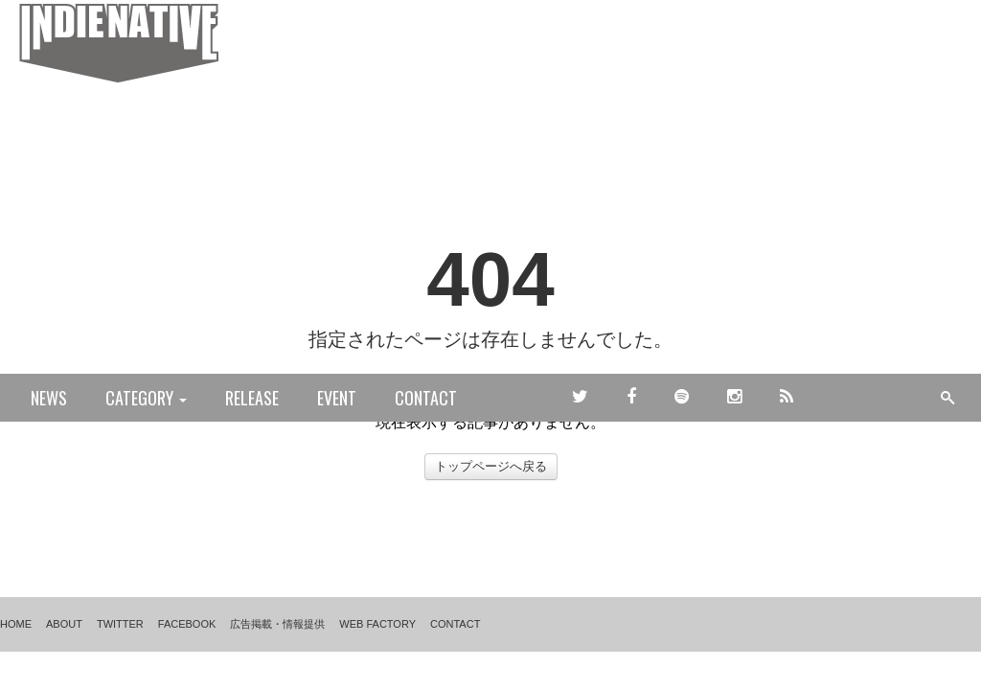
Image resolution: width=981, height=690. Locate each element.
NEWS (49, 397)
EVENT (336, 397)
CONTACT (426, 397)
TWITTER (120, 624)
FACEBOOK (187, 624)
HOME (16, 624)
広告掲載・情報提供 (277, 624)
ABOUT (64, 624)
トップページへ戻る (491, 466)
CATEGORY (146, 397)
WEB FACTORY (377, 624)
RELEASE (252, 397)
